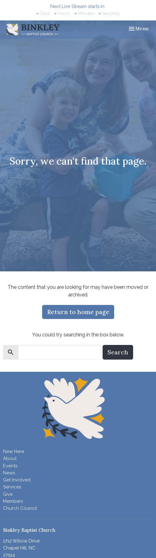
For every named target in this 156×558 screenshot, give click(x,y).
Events (10, 466)
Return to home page (78, 312)
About (9, 458)
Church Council (20, 508)
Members (13, 501)
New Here (13, 451)
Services (12, 487)
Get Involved (17, 480)
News (9, 473)
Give (8, 494)
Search (117, 352)
